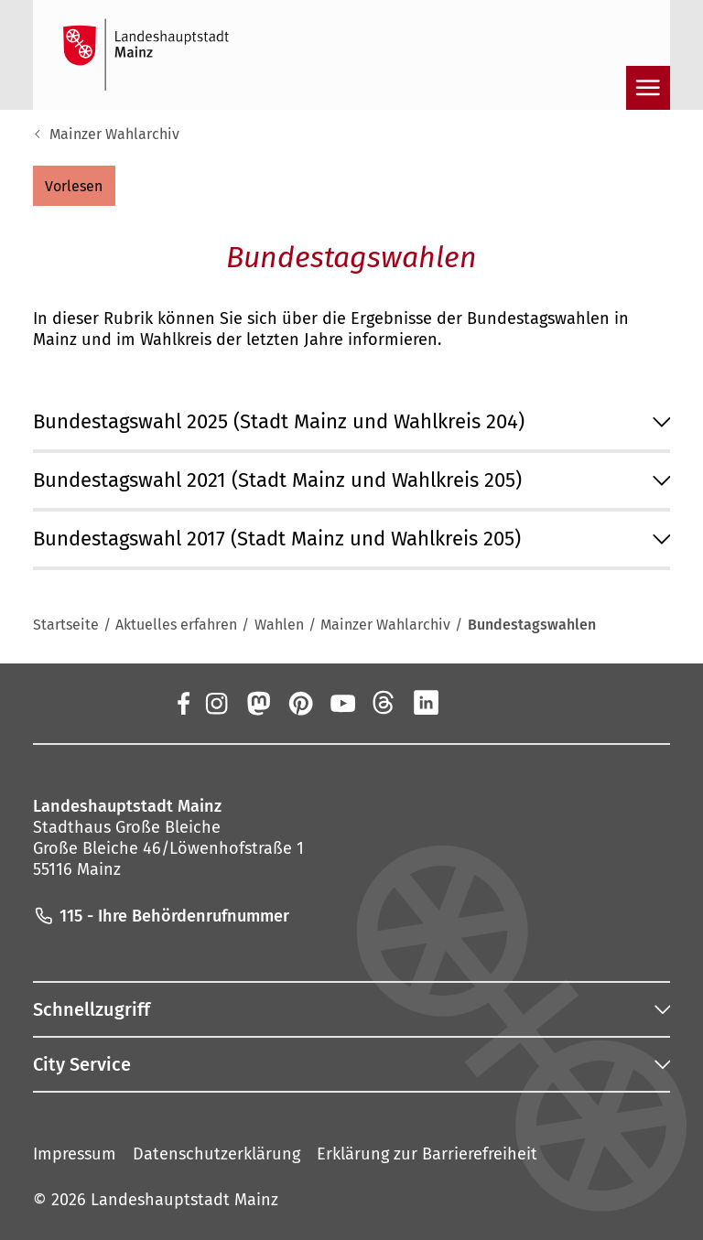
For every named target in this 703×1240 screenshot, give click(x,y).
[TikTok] (511, 703)
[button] (74, 186)
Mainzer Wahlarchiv (114, 134)
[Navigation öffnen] (648, 88)
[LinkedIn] (427, 703)
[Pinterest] (299, 703)
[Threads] (384, 703)
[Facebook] (182, 703)
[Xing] (469, 703)
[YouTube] (342, 703)
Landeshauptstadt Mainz (184, 1200)
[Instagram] (215, 703)
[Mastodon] (257, 703)
